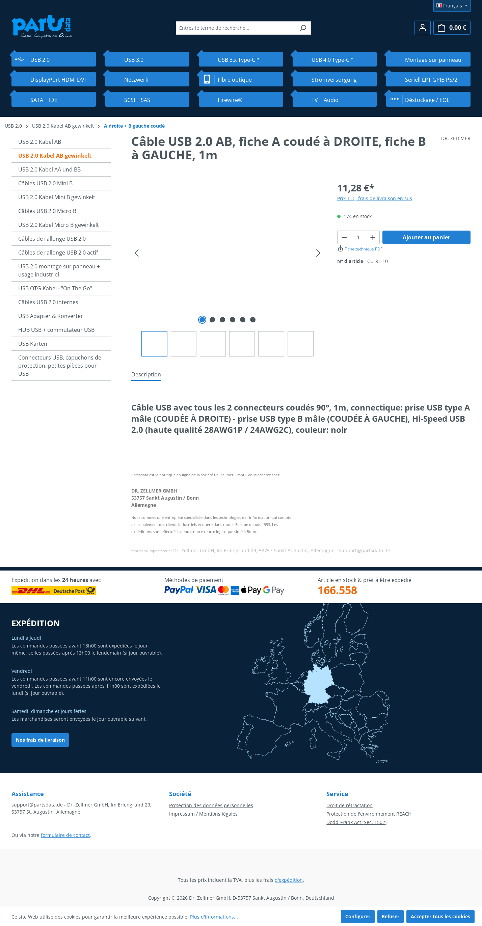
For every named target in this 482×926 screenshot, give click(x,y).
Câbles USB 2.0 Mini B (45, 183)
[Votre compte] (422, 28)
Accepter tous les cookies (440, 916)
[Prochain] (318, 253)
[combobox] (235, 28)
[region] (227, 268)
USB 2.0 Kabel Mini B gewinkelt (56, 197)
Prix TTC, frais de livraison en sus (374, 198)
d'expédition (289, 880)
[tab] (146, 375)
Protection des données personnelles (211, 805)
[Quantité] (358, 237)
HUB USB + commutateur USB (56, 330)
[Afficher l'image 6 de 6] (253, 319)
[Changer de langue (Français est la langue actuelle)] (451, 5)
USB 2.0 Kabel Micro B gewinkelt (58, 225)
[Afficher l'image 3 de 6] (222, 319)
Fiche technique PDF (359, 249)
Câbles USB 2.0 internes (48, 302)
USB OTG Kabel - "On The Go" (55, 288)
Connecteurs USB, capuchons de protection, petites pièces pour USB (59, 365)
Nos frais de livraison (40, 740)
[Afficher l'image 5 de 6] (242, 319)
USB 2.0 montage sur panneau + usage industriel (59, 270)
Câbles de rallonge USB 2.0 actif (58, 252)
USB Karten (32, 343)
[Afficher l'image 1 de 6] (202, 319)
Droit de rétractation (349, 805)
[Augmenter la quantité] (373, 237)
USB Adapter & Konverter (50, 316)
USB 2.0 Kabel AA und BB (49, 169)
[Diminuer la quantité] (344, 237)
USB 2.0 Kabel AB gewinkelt (54, 155)
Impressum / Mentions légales (203, 814)
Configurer (357, 916)
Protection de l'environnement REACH (368, 814)
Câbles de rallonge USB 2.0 (52, 238)
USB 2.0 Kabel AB (39, 141)
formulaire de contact (65, 835)
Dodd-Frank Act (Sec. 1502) (356, 822)
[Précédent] (136, 253)
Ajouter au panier (426, 237)
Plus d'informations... (214, 917)
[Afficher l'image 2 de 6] (212, 319)
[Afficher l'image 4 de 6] (232, 319)
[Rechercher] (303, 28)
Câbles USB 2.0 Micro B (47, 211)
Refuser (390, 916)
